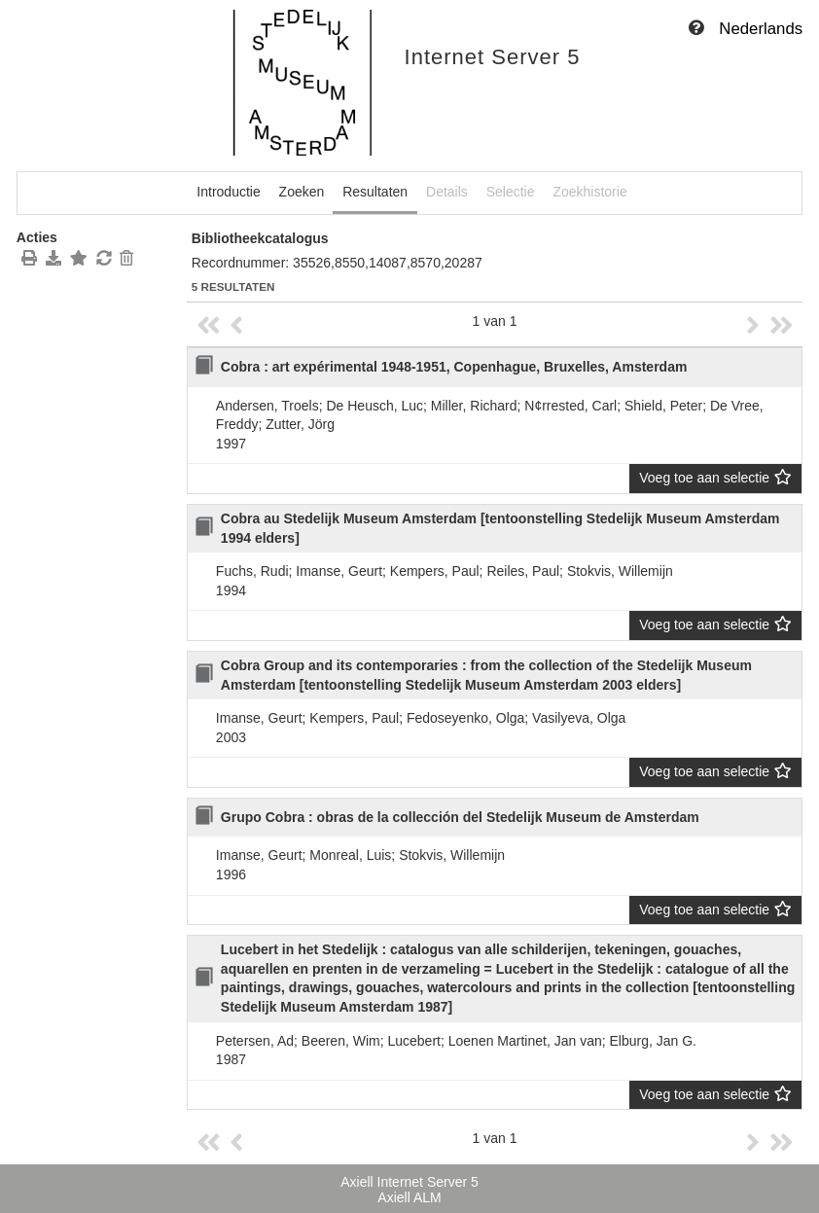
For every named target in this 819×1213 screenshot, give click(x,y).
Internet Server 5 (493, 57)
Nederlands (760, 28)
